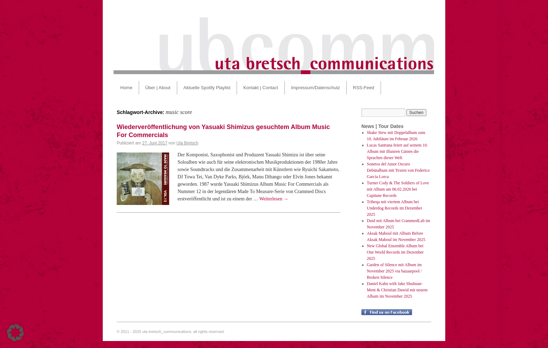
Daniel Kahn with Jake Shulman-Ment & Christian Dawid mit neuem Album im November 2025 (397, 290)
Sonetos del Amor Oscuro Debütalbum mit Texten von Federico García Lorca (398, 170)
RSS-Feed (363, 87)
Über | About (158, 87)
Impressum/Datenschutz (315, 87)
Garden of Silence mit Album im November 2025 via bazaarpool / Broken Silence (394, 271)
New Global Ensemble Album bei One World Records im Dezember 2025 (395, 252)
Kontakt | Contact (260, 87)
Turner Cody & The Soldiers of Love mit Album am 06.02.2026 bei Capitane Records (398, 189)
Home (126, 87)
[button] (15, 332)
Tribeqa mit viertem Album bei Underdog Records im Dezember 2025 (394, 208)
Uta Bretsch (187, 143)
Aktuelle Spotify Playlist (206, 87)
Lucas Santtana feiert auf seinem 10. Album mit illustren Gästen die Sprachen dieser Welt (397, 151)
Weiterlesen (273, 198)
